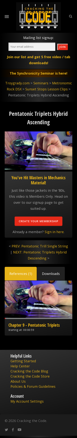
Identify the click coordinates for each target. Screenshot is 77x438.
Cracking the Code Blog (29, 371)
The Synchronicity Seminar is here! (38, 73)
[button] (21, 273)
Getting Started (23, 361)
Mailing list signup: (38, 37)
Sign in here (54, 232)
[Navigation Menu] (7, 16)
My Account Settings (27, 401)
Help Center (20, 366)
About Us (18, 381)
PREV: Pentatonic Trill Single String (40, 246)
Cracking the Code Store (30, 376)
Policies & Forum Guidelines (32, 386)
